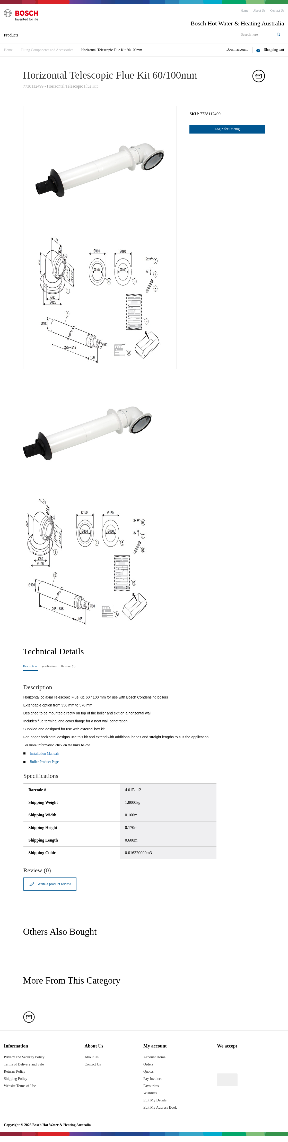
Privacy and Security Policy (27, 1063)
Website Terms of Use (22, 1091)
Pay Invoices (152, 1084)
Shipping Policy (17, 1084)
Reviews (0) (92, 666)
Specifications (62, 666)
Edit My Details (155, 1106)
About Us (95, 1063)
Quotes (148, 1077)
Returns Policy (16, 1077)
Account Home (154, 1063)
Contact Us (96, 1070)
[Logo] (26, 18)
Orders (147, 1070)
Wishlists (149, 1099)
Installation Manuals (44, 757)
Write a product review (54, 888)
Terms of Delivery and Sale (26, 1070)
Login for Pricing (227, 129)
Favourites (151, 1091)
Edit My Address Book (161, 1113)
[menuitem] (244, 10)
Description (32, 666)
